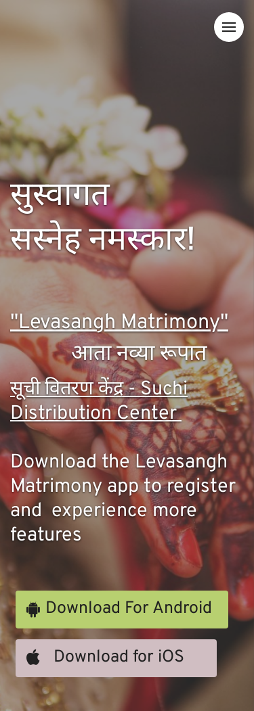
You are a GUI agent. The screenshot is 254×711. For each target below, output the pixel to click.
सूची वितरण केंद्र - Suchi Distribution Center (99, 401)
